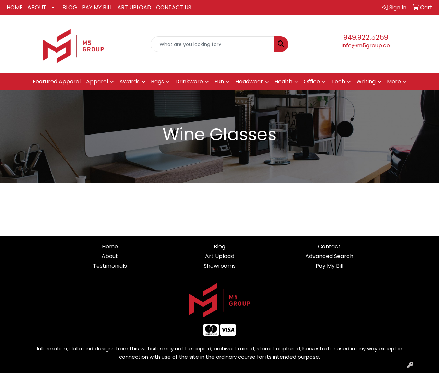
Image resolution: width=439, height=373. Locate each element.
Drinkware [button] (189, 81)
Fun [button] (219, 81)
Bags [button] (157, 81)
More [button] (394, 81)
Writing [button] (366, 81)
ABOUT (36, 7)
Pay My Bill (329, 266)
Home (110, 246)
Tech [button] (338, 81)
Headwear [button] (249, 81)
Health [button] (283, 81)
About (110, 256)
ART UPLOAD (134, 7)
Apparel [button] (97, 81)
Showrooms (220, 266)
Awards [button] (129, 81)
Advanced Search (329, 256)
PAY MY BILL (97, 7)
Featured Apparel (57, 81)
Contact (329, 246)
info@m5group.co (366, 45)
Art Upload (219, 256)
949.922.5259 (365, 37)
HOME (15, 7)
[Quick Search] (212, 44)
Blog (219, 246)
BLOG (69, 7)
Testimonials (110, 266)
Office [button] (312, 81)
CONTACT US (173, 7)
